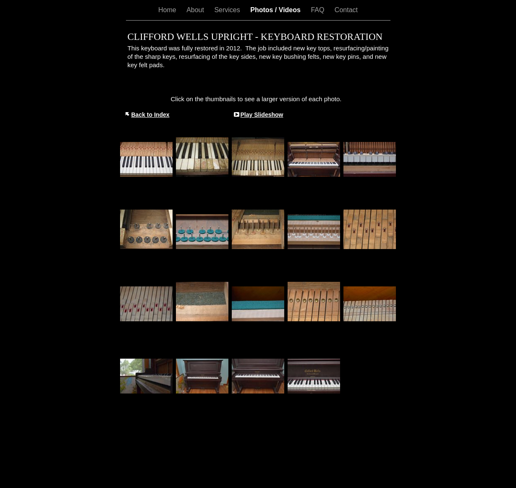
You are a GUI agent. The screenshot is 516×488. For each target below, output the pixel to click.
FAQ (318, 9)
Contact (346, 9)
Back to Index (150, 114)
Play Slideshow (262, 114)
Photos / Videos (276, 9)
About (196, 9)
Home (168, 9)
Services (228, 9)
